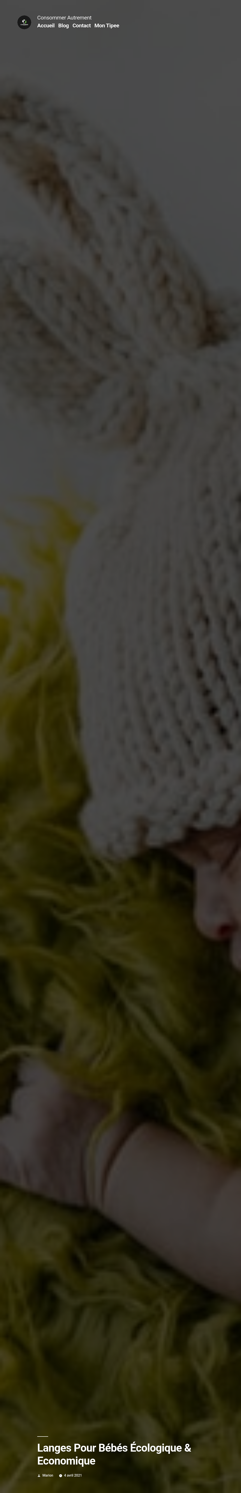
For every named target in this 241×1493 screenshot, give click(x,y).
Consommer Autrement (64, 17)
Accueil (46, 25)
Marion (47, 1475)
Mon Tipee (106, 25)
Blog (63, 25)
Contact (81, 25)
